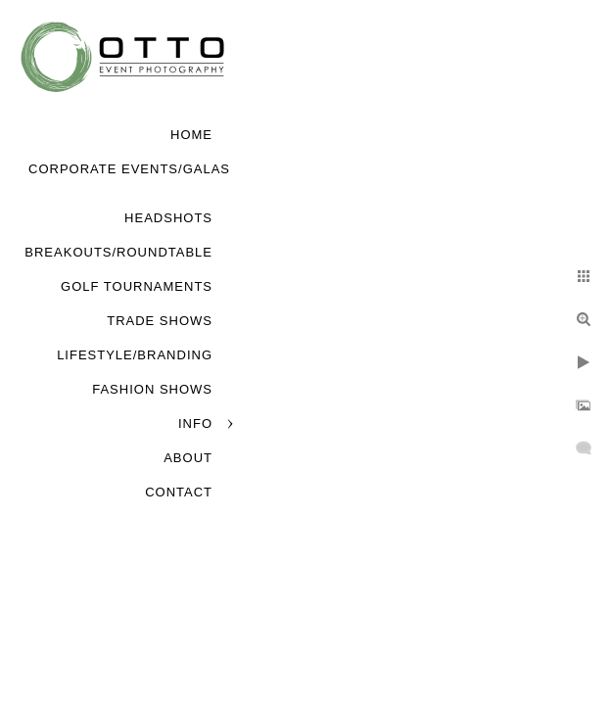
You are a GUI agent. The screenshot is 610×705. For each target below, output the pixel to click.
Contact (178, 492)
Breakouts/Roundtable (118, 252)
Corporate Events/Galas (129, 169)
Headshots (168, 218)
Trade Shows (159, 320)
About (188, 457)
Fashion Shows (152, 389)
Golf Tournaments (136, 286)
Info (195, 423)
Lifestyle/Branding (134, 355)
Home (191, 134)
